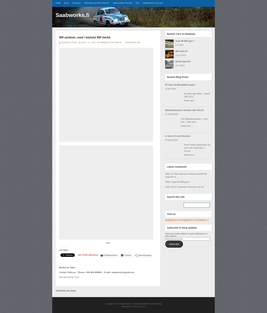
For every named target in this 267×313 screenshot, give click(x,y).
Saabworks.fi (72, 15)
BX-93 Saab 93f (182, 61)
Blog (66, 3)
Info (138, 3)
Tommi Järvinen (138, 306)
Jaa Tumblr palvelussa (88, 255)
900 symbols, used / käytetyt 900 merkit (84, 37)
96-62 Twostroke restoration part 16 (187, 187)
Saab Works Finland (122, 3)
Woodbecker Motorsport (96, 3)
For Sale (76, 3)
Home (58, 3)
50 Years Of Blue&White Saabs (180, 85)
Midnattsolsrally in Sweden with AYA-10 (184, 110)
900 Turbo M (181, 51)
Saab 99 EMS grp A (184, 41)
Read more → (190, 100)
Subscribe (174, 244)
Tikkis (76, 277)
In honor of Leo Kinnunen (177, 136)
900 (138, 42)
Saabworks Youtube (153, 3)
